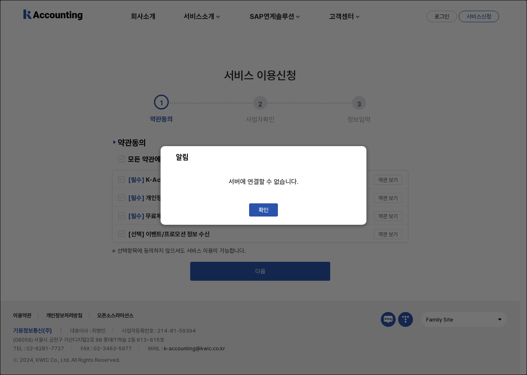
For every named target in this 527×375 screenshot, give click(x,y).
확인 (263, 210)
